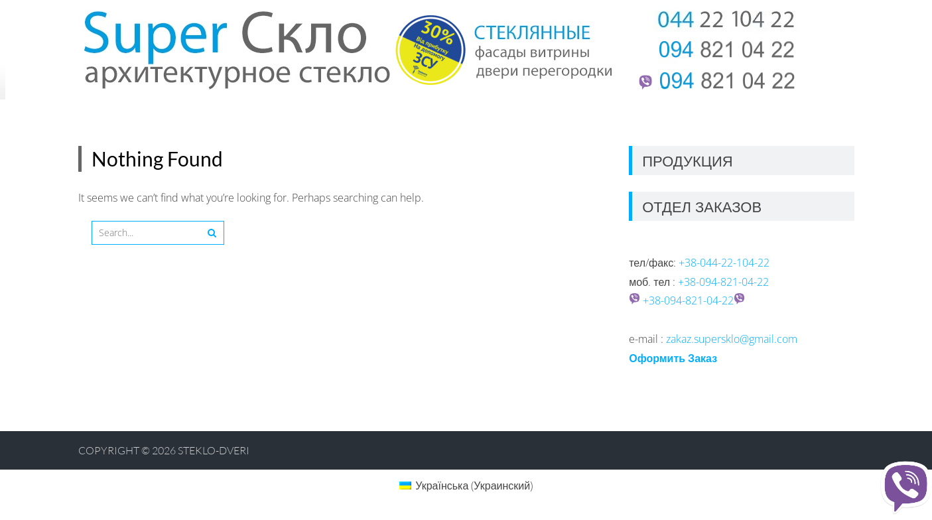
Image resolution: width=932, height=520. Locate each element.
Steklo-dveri (213, 450)
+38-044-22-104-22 (724, 262)
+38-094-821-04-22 (723, 282)
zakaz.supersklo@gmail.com (731, 339)
